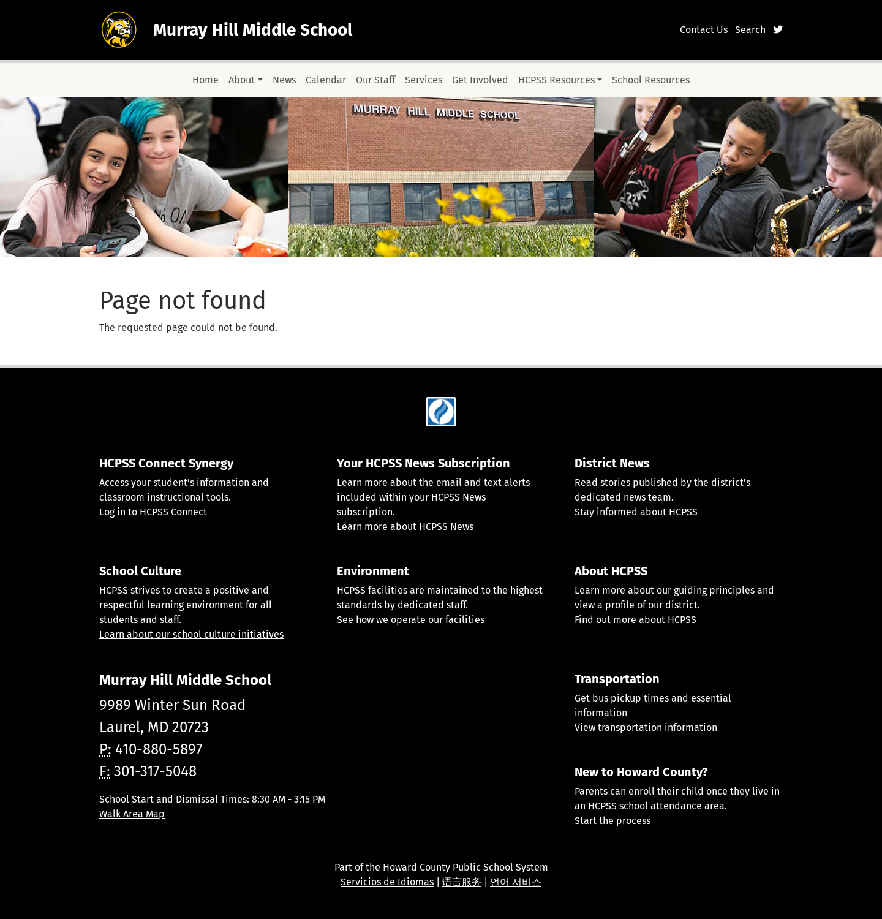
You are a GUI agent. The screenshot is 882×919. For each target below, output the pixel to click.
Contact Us (704, 30)
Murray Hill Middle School (252, 30)
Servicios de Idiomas (387, 882)
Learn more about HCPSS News (405, 526)
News (284, 80)
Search (750, 30)
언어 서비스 (515, 882)
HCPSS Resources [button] (556, 80)
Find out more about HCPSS (635, 620)
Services (423, 80)
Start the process (612, 820)
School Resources (651, 80)
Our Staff (375, 80)
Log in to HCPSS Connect (153, 512)
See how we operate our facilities (410, 620)
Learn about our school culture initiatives (191, 634)
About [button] (241, 80)
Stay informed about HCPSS (636, 512)
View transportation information (646, 727)
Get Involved (480, 80)
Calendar (326, 80)
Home (205, 80)
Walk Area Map (132, 814)
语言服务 (461, 882)
